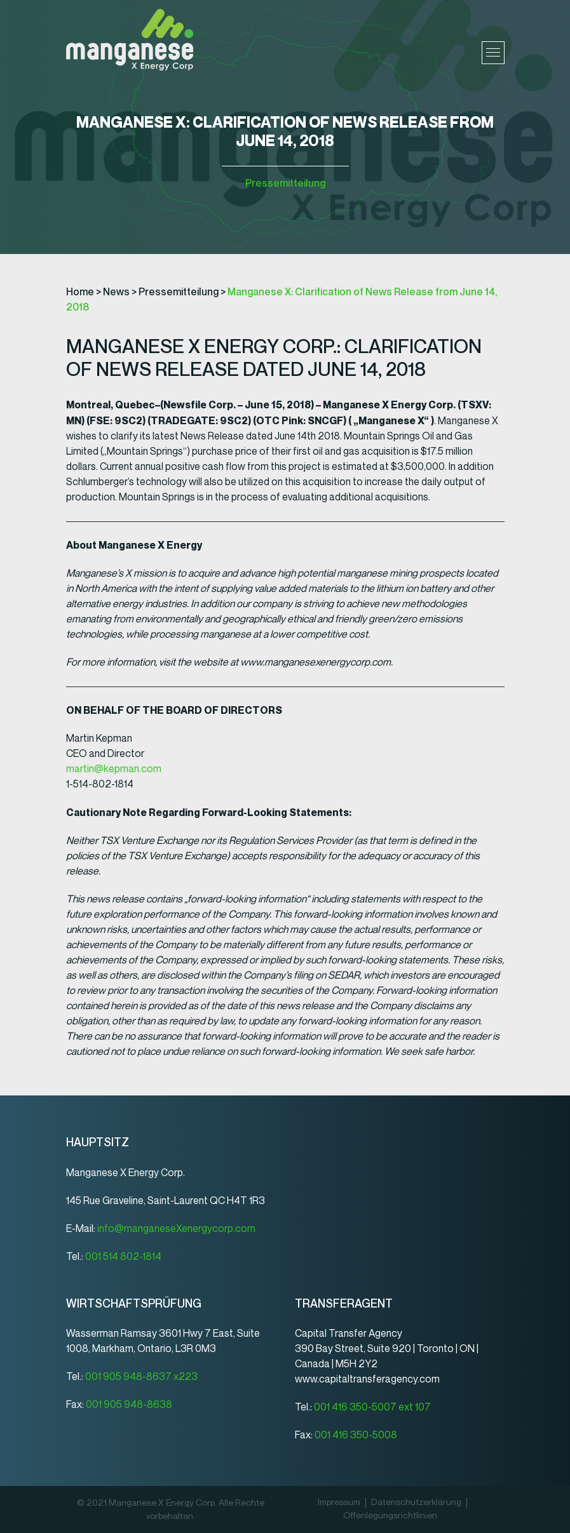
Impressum (339, 1502)
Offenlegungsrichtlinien (390, 1516)
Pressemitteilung (285, 183)
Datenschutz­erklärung (416, 1502)
